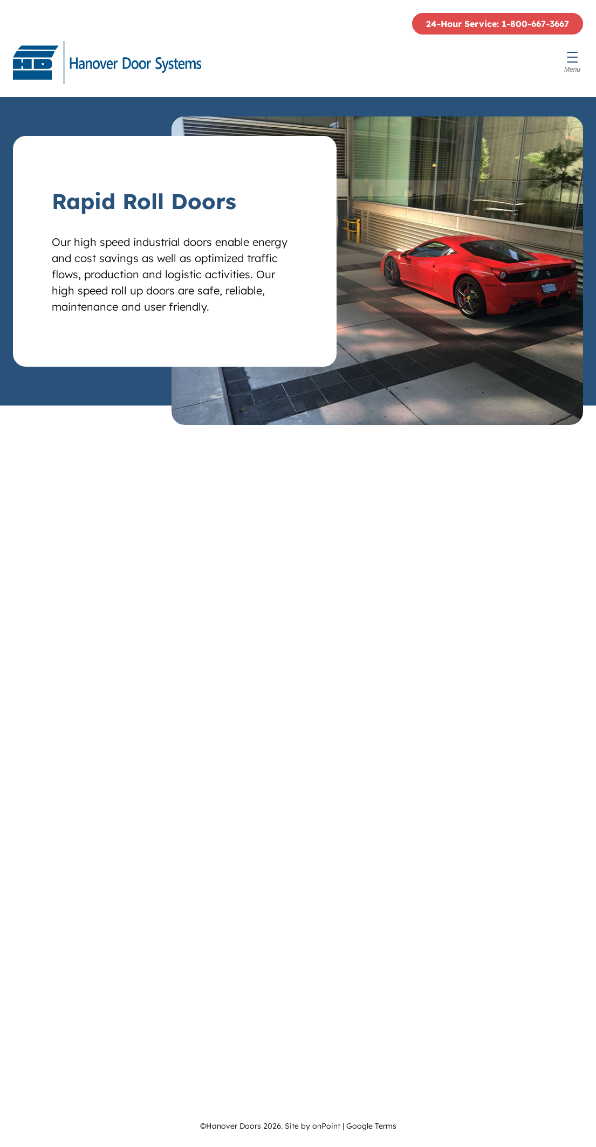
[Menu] (572, 62)
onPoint (326, 1126)
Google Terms (371, 1126)
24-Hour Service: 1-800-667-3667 (497, 23)
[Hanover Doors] (107, 62)
